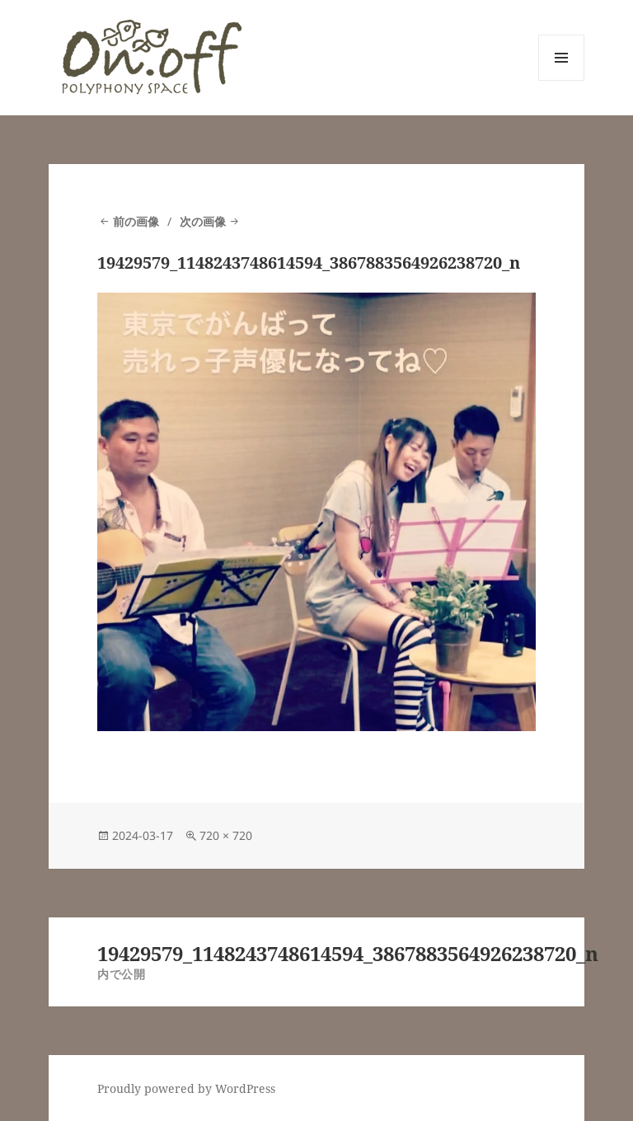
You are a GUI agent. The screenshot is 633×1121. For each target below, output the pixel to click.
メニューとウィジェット (561, 80)
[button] (151, 57)
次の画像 (203, 221)
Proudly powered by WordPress (186, 1088)
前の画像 (136, 221)
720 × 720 (225, 835)
